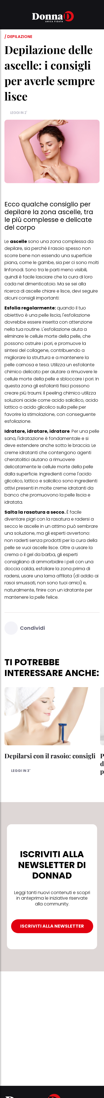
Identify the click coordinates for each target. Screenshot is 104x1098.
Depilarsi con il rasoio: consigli (49, 755)
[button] (8, 17)
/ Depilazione (18, 36)
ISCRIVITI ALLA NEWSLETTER (52, 926)
